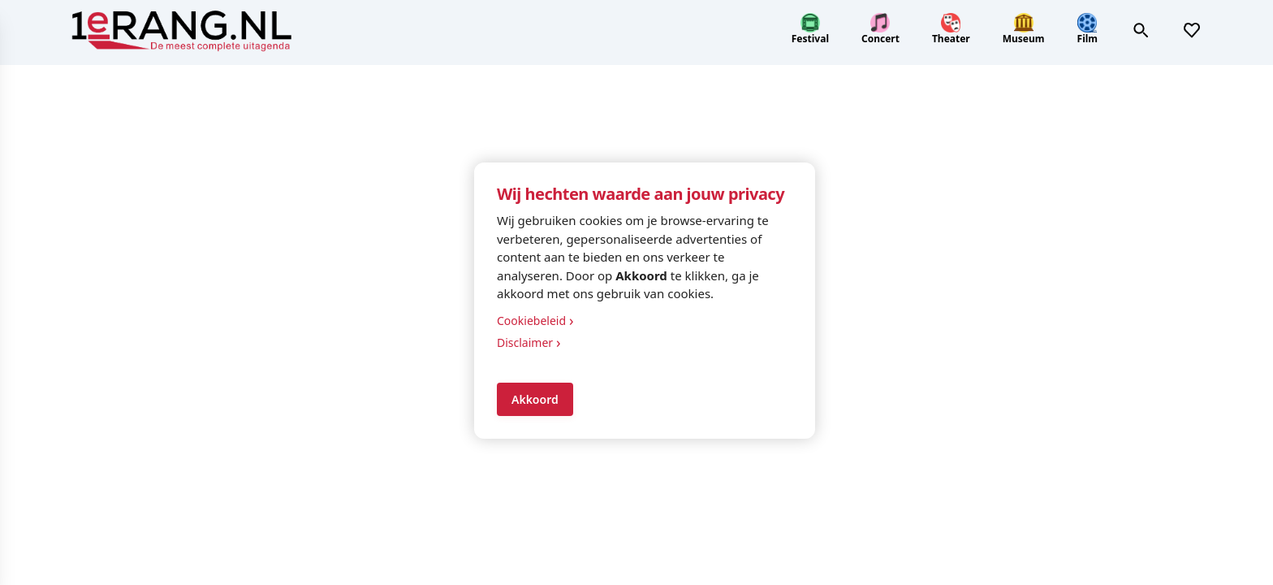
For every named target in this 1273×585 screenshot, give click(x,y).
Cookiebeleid (535, 321)
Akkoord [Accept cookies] (535, 399)
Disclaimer (529, 342)
